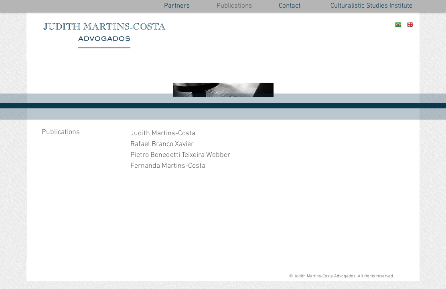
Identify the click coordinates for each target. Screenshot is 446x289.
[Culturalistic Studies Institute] (371, 6)
